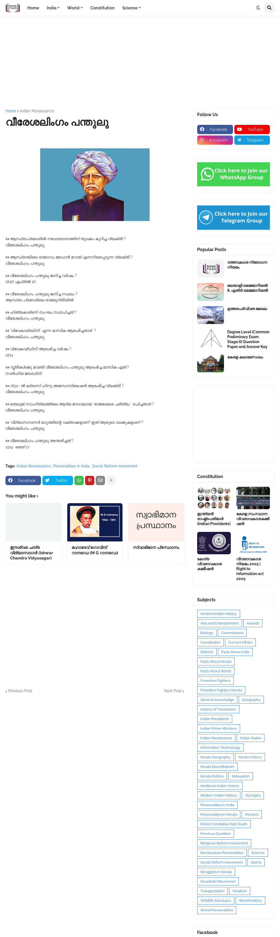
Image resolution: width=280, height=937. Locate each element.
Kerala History (250, 757)
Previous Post (20, 691)
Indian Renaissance (37, 111)
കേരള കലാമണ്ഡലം (245, 357)
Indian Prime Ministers (218, 728)
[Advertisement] (140, 62)
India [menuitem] (51, 7)
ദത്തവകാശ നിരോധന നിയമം (247, 264)
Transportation (212, 891)
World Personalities (216, 910)
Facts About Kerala (215, 661)
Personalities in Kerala (218, 814)
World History (250, 900)
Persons (251, 814)
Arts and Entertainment (219, 623)
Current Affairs (240, 642)
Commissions (232, 633)
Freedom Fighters (215, 681)
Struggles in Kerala (216, 872)
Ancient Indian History (218, 614)
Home (10, 111)
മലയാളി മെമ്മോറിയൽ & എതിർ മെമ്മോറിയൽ (247, 288)
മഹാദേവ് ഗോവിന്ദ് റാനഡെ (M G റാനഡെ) (95, 550)
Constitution (210, 642)
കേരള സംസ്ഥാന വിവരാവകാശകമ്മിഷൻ (252, 519)
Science (258, 853)
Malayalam (241, 776)
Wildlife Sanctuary (215, 900)
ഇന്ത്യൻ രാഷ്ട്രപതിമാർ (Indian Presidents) (214, 519)
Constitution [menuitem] (103, 7)
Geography (251, 700)
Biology (206, 633)
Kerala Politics (212, 776)
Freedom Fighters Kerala (221, 690)
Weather (239, 891)
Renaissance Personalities (221, 853)
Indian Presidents (214, 719)
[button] (258, 8)
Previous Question (215, 834)
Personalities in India (71, 466)
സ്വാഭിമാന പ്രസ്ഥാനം (156, 547)
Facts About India (235, 652)
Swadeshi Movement (217, 881)
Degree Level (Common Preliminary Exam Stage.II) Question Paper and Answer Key (248, 339)
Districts (206, 652)
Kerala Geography (215, 757)
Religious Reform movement (224, 843)
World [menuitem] (73, 7)
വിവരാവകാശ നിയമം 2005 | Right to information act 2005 (250, 569)
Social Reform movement (115, 466)
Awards (253, 623)
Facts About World (215, 671)
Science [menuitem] (130, 7)
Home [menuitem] (33, 7)
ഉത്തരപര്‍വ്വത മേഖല (247, 309)
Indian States (250, 738)
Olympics (253, 795)
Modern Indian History (218, 795)
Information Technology (220, 748)
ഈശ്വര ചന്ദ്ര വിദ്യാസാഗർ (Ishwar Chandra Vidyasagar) (31, 553)
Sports (256, 862)
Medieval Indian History (219, 786)
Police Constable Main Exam (223, 824)
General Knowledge (217, 700)
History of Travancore (218, 709)
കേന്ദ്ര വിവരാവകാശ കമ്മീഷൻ (209, 564)
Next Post (173, 691)
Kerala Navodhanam (217, 767)
